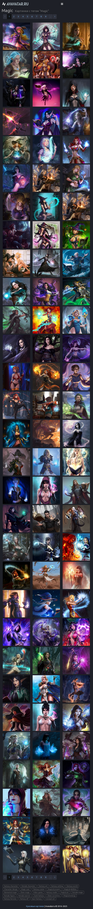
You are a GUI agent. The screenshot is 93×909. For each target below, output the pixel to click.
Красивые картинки (35, 906)
